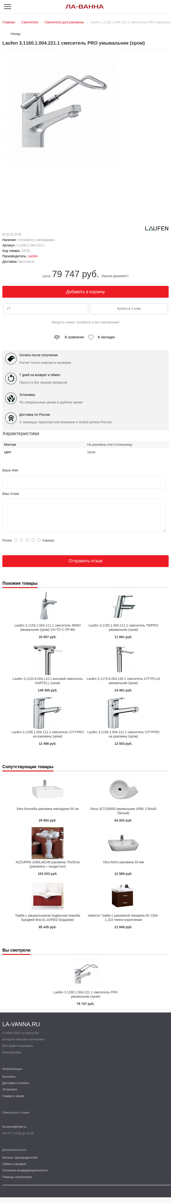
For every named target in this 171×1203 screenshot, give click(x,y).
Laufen (33, 256)
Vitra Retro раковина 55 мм (123, 868)
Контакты (9, 1082)
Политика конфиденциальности (25, 1176)
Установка (9, 1095)
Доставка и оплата (15, 1088)
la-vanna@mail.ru (14, 1132)
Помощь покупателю (17, 1182)
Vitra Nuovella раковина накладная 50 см (48, 814)
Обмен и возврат (14, 1169)
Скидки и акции (13, 1101)
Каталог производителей (20, 1163)
